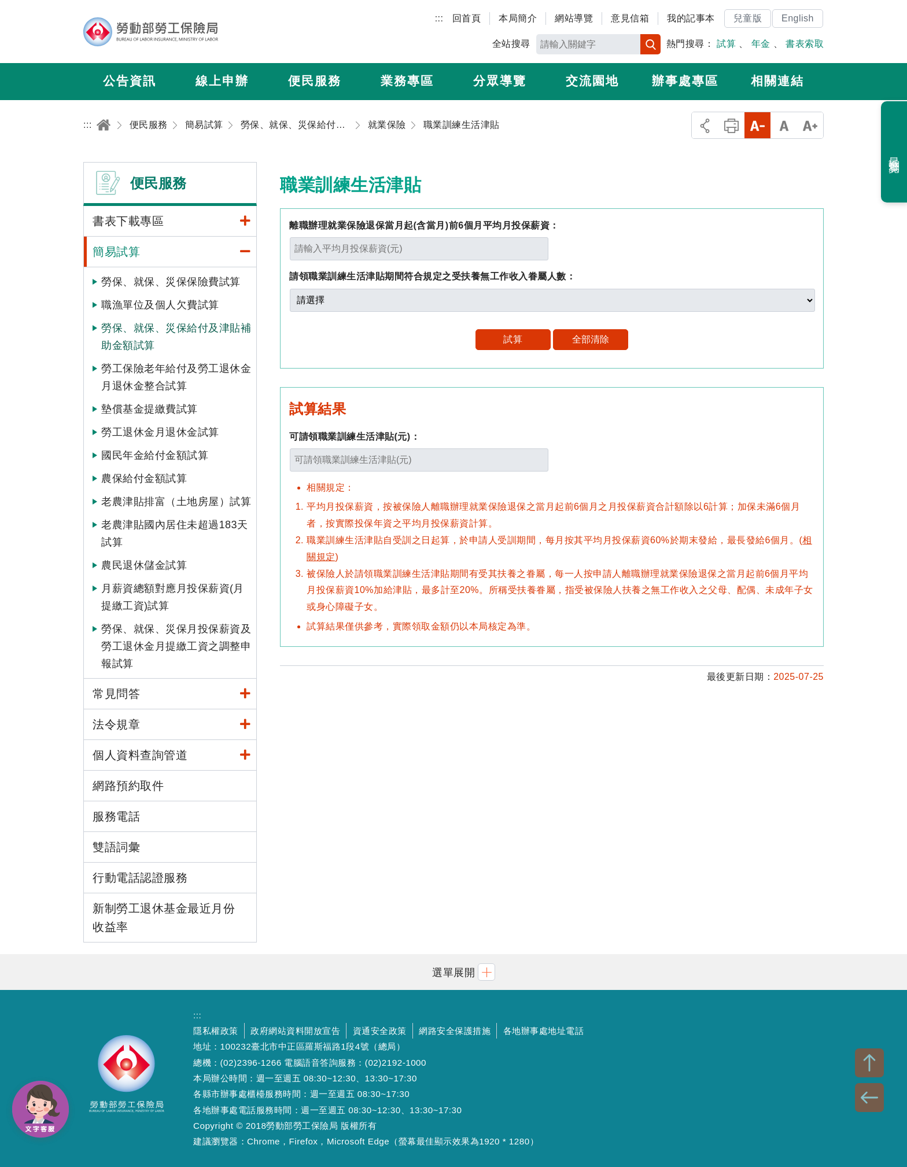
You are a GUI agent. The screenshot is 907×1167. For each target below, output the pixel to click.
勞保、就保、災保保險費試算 (171, 282)
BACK (869, 1097)
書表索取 (805, 44)
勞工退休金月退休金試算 (160, 432)
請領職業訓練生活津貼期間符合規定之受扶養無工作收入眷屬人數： (432, 276)
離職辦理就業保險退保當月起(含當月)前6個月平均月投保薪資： (424, 225)
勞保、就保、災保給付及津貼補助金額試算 (176, 336)
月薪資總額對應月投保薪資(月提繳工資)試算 (172, 597)
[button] (453, 971)
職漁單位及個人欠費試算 (160, 305)
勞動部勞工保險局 (150, 31)
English (797, 18)
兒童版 (747, 18)
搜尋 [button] (650, 44)
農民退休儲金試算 (144, 565)
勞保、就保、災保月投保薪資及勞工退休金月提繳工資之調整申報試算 (176, 646)
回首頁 (466, 18)
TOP (869, 1062)
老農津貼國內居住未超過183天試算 (174, 533)
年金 (760, 44)
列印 (731, 125)
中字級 (784, 125)
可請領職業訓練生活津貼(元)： (354, 436)
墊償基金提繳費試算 (149, 409)
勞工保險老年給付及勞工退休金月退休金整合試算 (176, 377)
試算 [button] (512, 339)
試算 (726, 44)
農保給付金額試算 (144, 478)
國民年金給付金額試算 (154, 455)
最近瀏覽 (894, 152)
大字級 (810, 125)
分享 (705, 125)
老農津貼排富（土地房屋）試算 (176, 501)
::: (439, 18)
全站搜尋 (511, 44)
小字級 (757, 125)
